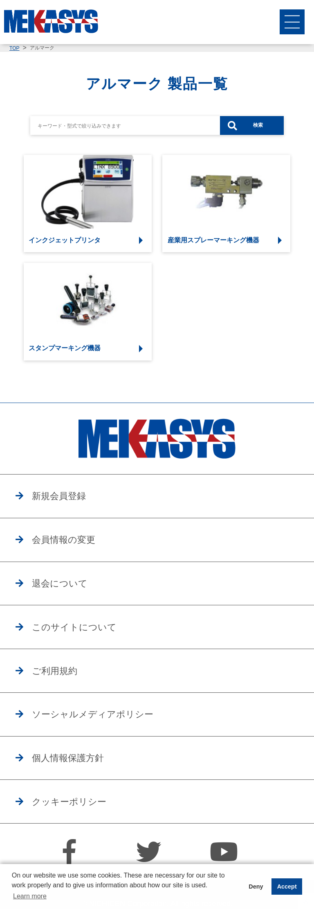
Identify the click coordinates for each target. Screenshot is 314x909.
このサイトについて (85, 637)
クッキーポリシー (79, 823)
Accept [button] (287, 886)
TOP (14, 48)
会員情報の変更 (73, 544)
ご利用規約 (62, 684)
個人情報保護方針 (78, 776)
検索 (258, 125)
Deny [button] (256, 886)
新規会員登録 (67, 497)
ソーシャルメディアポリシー (108, 730)
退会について (68, 590)
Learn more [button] (30, 896)
